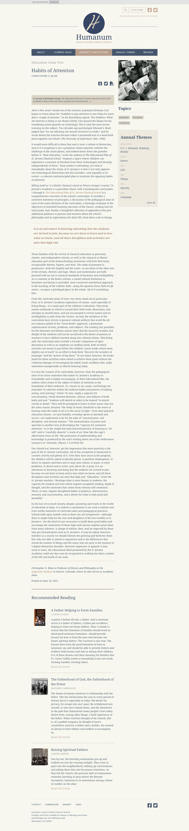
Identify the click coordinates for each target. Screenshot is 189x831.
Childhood (124, 123)
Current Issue (63, 52)
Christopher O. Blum (44, 76)
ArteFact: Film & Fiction (93, 52)
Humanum (54, 2)
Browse (148, 52)
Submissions (51, 804)
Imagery (67, 804)
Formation (137, 117)
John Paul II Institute (40, 2)
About (41, 52)
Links (78, 804)
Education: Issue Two (48, 62)
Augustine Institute (42, 571)
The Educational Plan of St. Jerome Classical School (73, 192)
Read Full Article (60, 666)
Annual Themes (125, 52)
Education (124, 117)
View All (151, 202)
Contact (36, 804)
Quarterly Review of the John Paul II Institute (138, 16)
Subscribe (137, 10)
